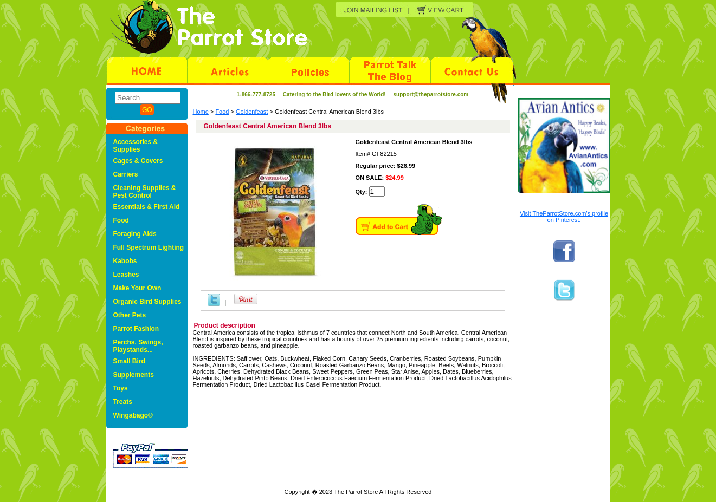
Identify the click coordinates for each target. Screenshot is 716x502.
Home (201, 111)
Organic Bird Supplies (147, 301)
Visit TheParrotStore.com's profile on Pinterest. (564, 216)
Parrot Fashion (136, 329)
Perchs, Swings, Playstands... (138, 346)
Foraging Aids (135, 234)
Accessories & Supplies (135, 145)
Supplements (133, 375)
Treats (122, 402)
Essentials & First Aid (146, 207)
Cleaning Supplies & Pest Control (144, 191)
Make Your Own (137, 288)
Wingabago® (133, 415)
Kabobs (125, 261)
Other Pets (129, 315)
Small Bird (129, 361)
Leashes (126, 274)
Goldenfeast (252, 111)
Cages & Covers (138, 161)
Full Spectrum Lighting (148, 247)
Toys (120, 388)
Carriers (125, 174)
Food (222, 111)
